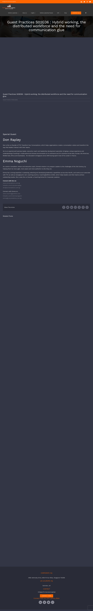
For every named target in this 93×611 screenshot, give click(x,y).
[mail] (52, 602)
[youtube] (48, 602)
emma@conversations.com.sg (12, 198)
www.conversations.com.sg (11, 183)
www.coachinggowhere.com (11, 193)
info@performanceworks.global (9, 1)
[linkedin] (40, 602)
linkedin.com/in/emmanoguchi (12, 196)
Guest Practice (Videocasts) (10, 99)
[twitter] (44, 602)
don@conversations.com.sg (11, 187)
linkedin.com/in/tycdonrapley (12, 185)
